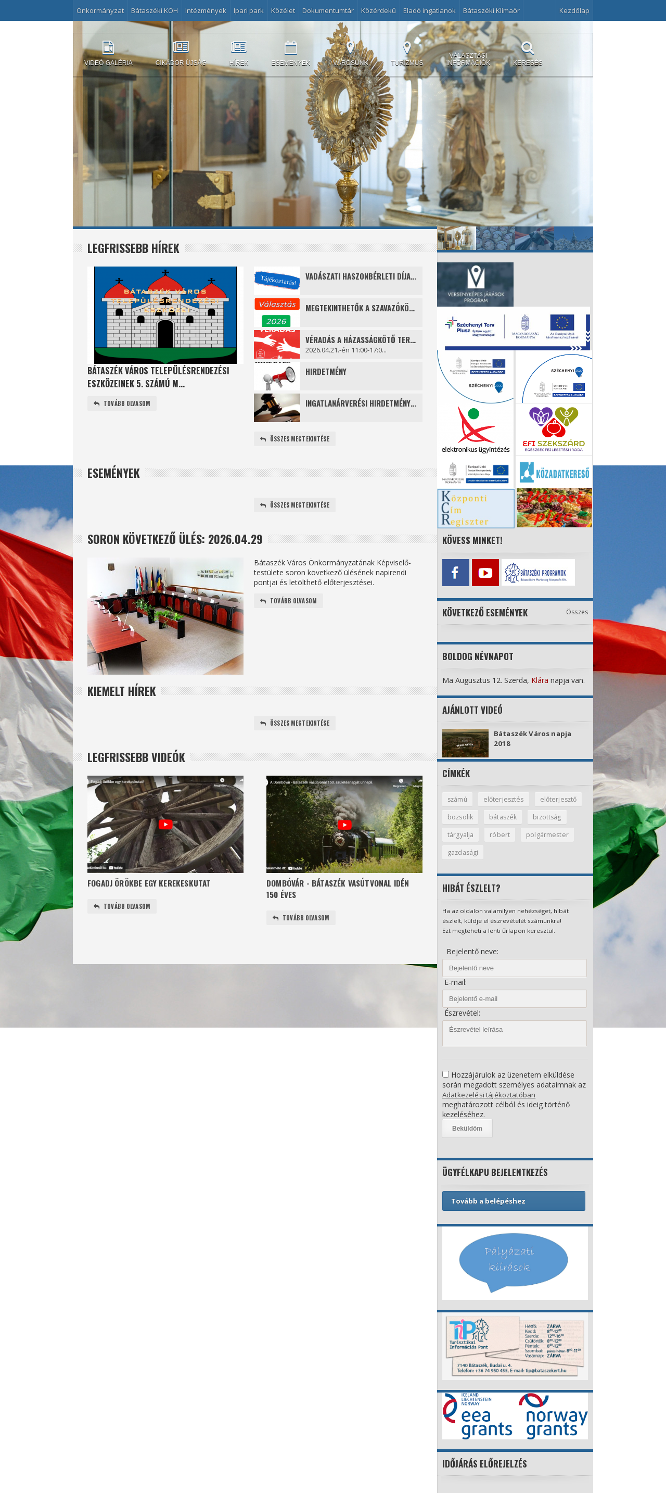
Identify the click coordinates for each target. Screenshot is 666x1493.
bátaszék (559, 815)
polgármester (468, 852)
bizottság (462, 834)
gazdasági (522, 852)
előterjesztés (506, 797)
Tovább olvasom (123, 403)
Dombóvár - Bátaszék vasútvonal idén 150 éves (342, 892)
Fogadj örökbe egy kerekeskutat (153, 885)
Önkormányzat (100, 10)
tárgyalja (506, 834)
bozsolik (515, 815)
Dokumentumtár (328, 10)
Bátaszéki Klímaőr (491, 10)
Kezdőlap (574, 10)
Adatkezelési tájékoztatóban (490, 1094)
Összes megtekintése (296, 439)
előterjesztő (466, 815)
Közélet (283, 10)
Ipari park (249, 10)
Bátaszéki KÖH (154, 10)
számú (458, 797)
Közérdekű (378, 10)
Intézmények (205, 10)
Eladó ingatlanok (429, 10)
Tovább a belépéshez (488, 1201)
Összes (577, 609)
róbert (546, 834)
